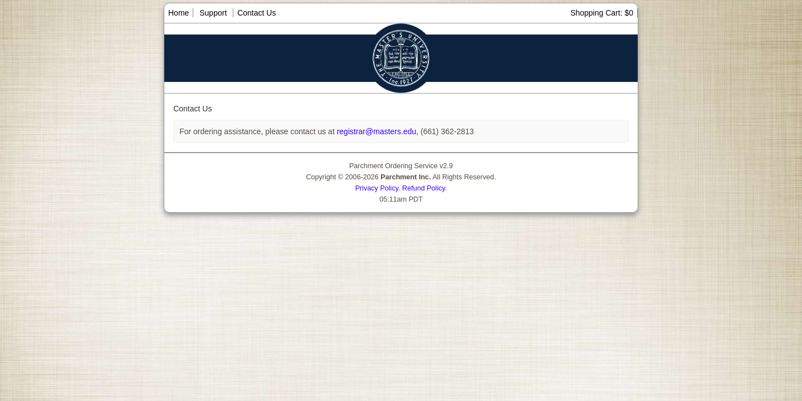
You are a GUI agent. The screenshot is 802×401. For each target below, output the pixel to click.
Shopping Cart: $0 (601, 12)
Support (213, 12)
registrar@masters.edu (375, 131)
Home (178, 12)
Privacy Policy (376, 188)
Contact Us (256, 12)
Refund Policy (423, 188)
